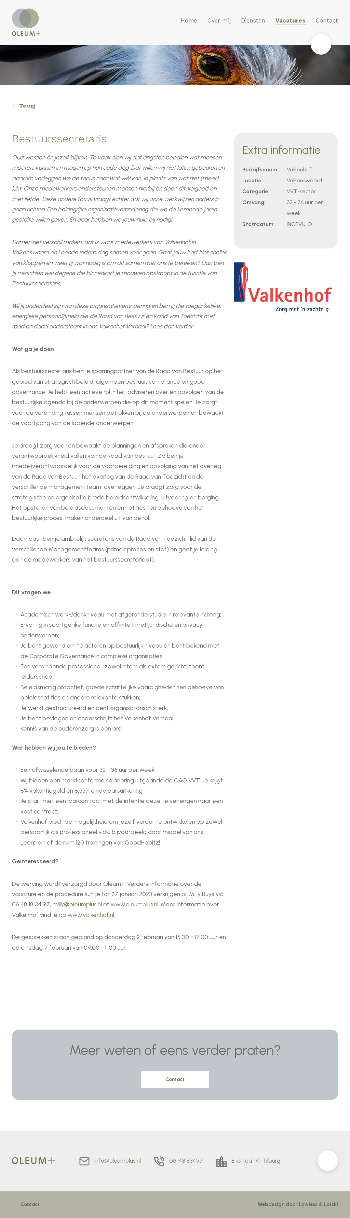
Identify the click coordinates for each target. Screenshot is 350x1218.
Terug (27, 105)
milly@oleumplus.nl (77, 904)
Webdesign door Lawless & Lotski (298, 1204)
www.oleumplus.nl (134, 904)
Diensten (253, 20)
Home (189, 20)
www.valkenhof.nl (91, 914)
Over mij (219, 20)
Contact (327, 20)
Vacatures (290, 20)
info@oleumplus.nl (117, 1160)
